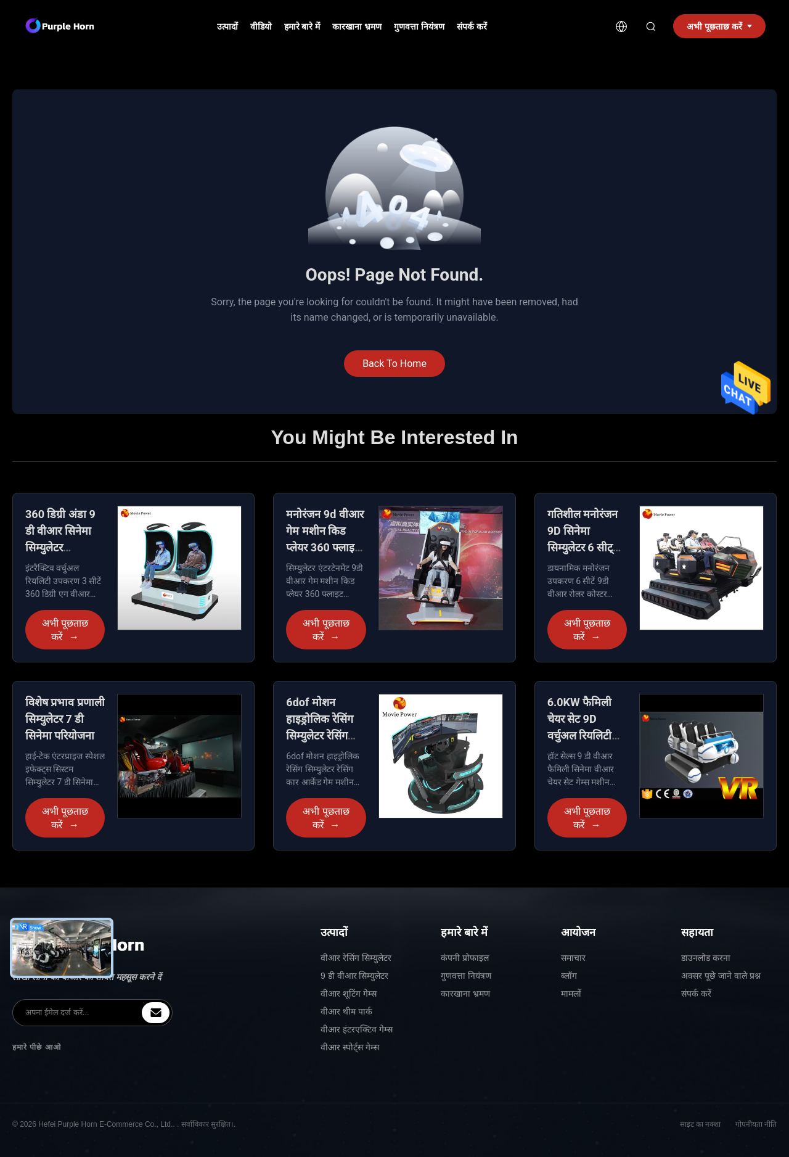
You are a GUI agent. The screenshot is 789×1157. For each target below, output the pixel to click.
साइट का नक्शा (700, 1124)
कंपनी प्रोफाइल (465, 958)
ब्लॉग (569, 976)
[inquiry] (156, 1012)
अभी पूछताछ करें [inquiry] (719, 26)
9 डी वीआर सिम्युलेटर (354, 976)
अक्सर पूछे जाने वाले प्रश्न (721, 976)
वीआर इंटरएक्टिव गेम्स (357, 1029)
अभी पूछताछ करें (65, 630)
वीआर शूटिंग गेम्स (349, 993)
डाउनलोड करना (705, 958)
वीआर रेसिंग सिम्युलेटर (356, 958)
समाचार (573, 958)
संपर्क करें (472, 26)
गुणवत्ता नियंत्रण (419, 26)
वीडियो (261, 26)
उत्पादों (227, 26)
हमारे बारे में (302, 26)
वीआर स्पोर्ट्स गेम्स (350, 1047)
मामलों (571, 993)
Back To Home (394, 363)
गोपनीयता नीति (756, 1124)
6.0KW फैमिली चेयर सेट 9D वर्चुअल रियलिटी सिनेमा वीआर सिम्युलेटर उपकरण (584, 735)
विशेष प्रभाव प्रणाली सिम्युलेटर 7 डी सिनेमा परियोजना (65, 719)
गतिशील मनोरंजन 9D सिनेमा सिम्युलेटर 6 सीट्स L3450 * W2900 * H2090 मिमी (585, 547)
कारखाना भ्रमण (357, 26)
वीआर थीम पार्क (346, 1011)
